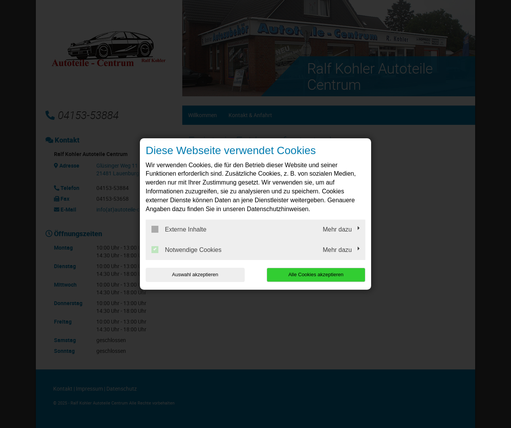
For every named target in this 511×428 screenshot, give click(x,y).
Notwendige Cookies (186, 249)
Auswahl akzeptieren (195, 274)
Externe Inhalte (179, 229)
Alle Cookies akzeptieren (315, 274)
